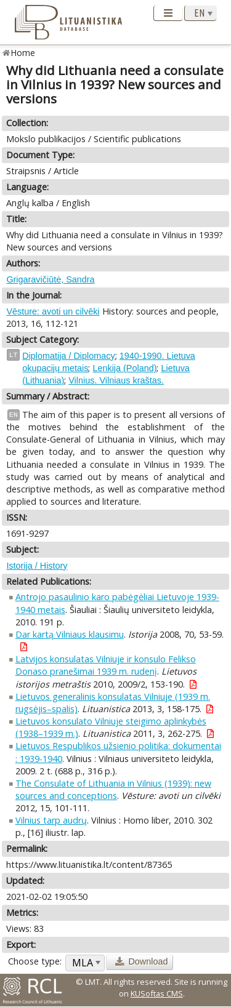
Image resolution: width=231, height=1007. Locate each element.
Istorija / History (36, 566)
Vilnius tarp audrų (51, 820)
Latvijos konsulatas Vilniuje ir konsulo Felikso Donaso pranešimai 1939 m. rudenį (105, 665)
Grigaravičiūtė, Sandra (50, 279)
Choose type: (35, 961)
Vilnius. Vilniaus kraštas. (116, 380)
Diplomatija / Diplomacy (68, 356)
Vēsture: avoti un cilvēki (52, 311)
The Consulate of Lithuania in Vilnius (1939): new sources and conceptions (113, 789)
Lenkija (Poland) (124, 368)
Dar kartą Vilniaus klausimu (69, 634)
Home (23, 52)
